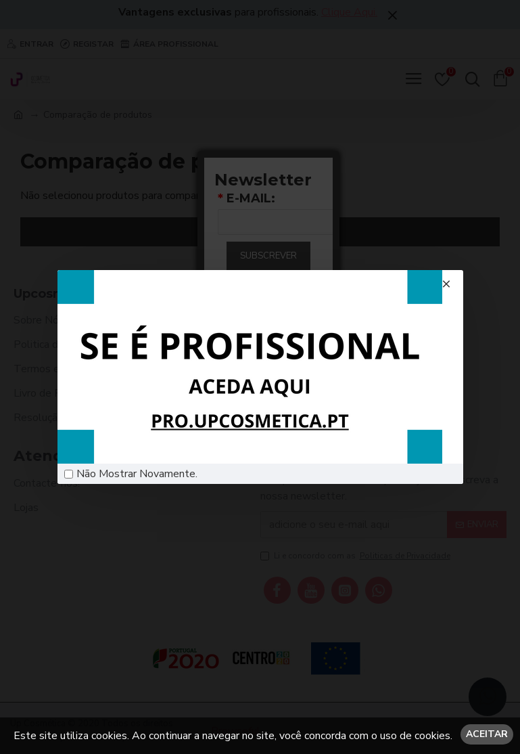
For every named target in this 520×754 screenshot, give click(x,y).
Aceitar (487, 734)
